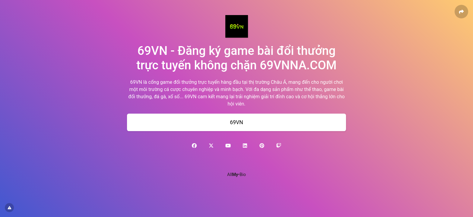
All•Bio (236, 174)
